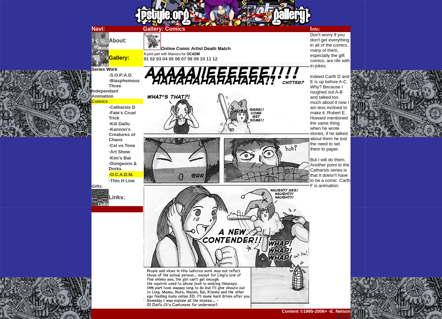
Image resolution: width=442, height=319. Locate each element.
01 (146, 58)
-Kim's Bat (120, 158)
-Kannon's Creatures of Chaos (122, 134)
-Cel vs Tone (122, 145)
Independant (105, 91)
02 (152, 58)
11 (208, 58)
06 (177, 58)
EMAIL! (342, 316)
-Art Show (119, 151)
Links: (117, 197)
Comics (100, 101)
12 (214, 58)
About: (118, 41)
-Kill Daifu (119, 123)
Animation (103, 96)
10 (202, 58)
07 (183, 58)
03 (158, 58)
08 (190, 58)
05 (171, 58)
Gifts (97, 186)
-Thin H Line (122, 180)
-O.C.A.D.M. (121, 174)
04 (165, 58)
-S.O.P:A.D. (121, 75)
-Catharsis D (122, 107)
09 (196, 58)
